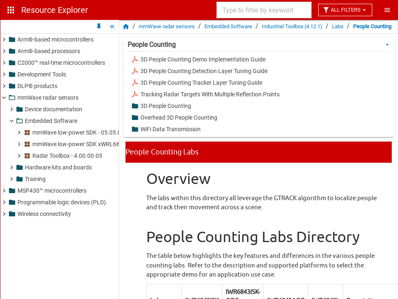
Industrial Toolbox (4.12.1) (292, 26)
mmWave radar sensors (167, 26)
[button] (85, 39)
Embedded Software (228, 26)
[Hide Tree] (112, 26)
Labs (338, 26)
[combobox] (263, 10)
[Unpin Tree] (99, 26)
